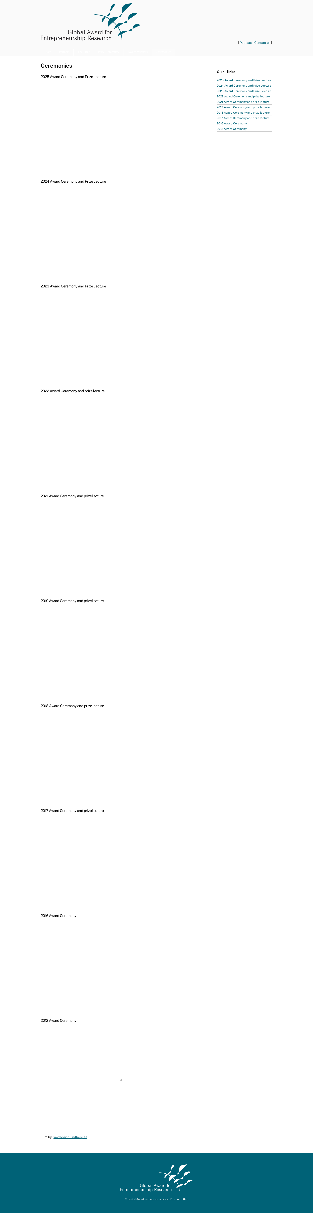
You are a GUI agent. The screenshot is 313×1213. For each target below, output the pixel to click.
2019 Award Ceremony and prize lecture (243, 107)
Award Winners (138, 52)
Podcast (246, 43)
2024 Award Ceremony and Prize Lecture (244, 85)
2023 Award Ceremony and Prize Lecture (244, 91)
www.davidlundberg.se (70, 1137)
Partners (64, 52)
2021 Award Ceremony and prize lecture (243, 101)
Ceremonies (163, 52)
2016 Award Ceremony (232, 123)
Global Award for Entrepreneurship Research (154, 1199)
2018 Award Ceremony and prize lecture (243, 112)
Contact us (262, 43)
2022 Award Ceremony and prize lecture (243, 96)
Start (48, 52)
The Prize (84, 52)
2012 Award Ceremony (232, 128)
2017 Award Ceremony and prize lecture (243, 118)
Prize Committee (109, 52)
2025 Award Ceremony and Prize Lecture (244, 80)
